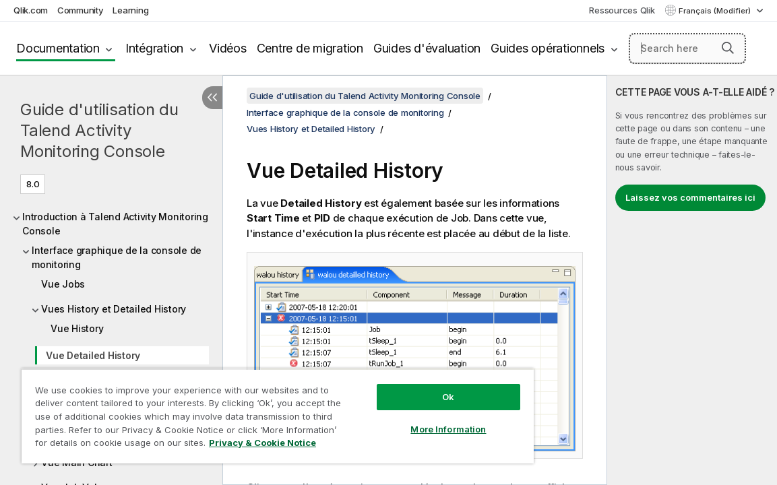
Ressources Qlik (621, 10)
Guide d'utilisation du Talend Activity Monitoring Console (99, 130)
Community (80, 10)
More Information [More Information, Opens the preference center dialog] (396, 419)
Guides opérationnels (547, 48)
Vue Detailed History (93, 355)
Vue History (77, 328)
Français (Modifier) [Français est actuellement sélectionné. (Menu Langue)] (716, 10)
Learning (130, 10)
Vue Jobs (63, 284)
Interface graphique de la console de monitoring (116, 257)
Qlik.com (30, 10)
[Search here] (687, 48)
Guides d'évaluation (426, 48)
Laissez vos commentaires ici (690, 197)
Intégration (154, 48)
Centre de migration (310, 48)
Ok (396, 386)
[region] (247, 410)
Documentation (58, 48)
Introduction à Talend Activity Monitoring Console (115, 223)
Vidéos (228, 48)
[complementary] (692, 280)
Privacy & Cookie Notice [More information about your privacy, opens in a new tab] (143, 445)
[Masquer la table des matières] (212, 97)
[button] (728, 48)
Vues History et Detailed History (113, 309)
